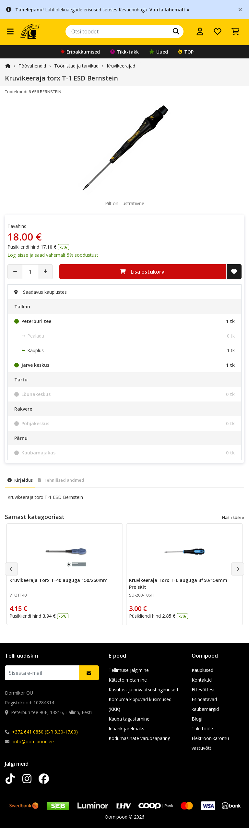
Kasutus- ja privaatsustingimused (143, 689)
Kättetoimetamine (128, 680)
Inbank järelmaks (126, 728)
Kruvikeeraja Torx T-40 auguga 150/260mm (58, 580)
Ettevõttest (203, 689)
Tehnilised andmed (61, 480)
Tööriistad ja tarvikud (76, 66)
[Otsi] (176, 31)
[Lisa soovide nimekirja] (234, 271)
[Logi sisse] (200, 31)
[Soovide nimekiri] (217, 31)
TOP (186, 52)
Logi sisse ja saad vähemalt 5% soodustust (52, 255)
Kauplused (202, 670)
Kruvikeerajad (121, 66)
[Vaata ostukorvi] (235, 31)
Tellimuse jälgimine (129, 670)
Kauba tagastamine (129, 719)
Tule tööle (202, 728)
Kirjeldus (20, 480)
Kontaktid (202, 680)
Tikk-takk (124, 52)
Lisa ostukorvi (143, 271)
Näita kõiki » (233, 517)
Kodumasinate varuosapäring (139, 738)
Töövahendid (32, 66)
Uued (158, 52)
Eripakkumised (80, 52)
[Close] (240, 9)
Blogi (197, 719)
